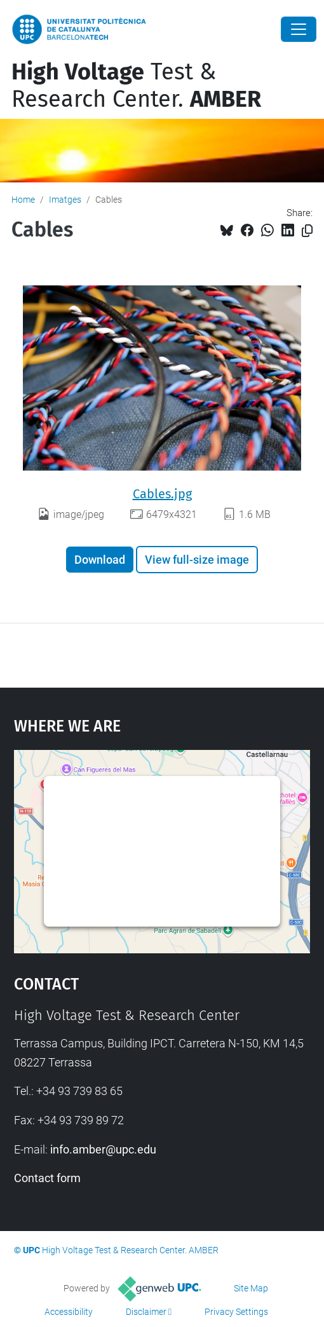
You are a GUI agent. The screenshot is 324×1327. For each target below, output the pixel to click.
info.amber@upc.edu (103, 1149)
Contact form (47, 1178)
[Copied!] (307, 231)
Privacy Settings (236, 1312)
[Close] (298, 29)
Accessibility (68, 1312)
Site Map (251, 1288)
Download (99, 559)
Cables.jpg (162, 493)
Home (23, 199)
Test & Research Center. (136, 85)
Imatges (65, 199)
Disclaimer (146, 1312)
